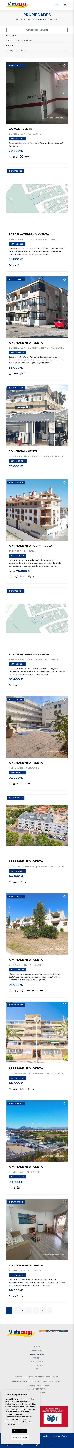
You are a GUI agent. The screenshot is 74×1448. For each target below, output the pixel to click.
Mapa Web (55, 1436)
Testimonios (37, 1362)
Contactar (37, 1365)
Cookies (46, 1436)
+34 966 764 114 (37, 1389)
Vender (37, 1358)
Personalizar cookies (19, 1437)
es (57, 5)
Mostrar (11, 35)
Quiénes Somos (37, 1350)
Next (63, 93)
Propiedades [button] (37, 1354)
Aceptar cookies (20, 1431)
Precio (10, 46)
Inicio (37, 1347)
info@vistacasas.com (37, 1386)
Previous (11, 93)
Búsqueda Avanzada (37, 30)
